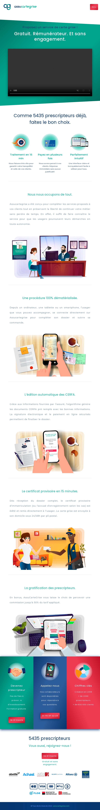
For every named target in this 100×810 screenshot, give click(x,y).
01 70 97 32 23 (50, 716)
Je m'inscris (16, 720)
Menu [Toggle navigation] (94, 7)
